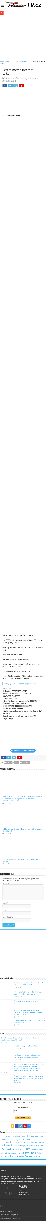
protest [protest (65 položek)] (36, 1146)
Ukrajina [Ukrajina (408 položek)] (29, 1153)
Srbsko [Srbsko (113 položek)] (7, 1153)
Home (3, 61)
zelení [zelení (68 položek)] (22, 1157)
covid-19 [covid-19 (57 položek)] (23, 1136)
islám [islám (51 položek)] (28, 1140)
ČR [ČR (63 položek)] (33, 1157)
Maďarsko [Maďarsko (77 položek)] (18, 1142)
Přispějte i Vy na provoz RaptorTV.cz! (20, 684)
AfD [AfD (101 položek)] (9, 1136)
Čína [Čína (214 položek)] (37, 1156)
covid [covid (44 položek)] (18, 1136)
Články (17, 79)
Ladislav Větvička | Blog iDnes (10, 1218)
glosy (27, 79)
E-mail (5, 910)
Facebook (8, 762)
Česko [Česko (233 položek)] (28, 1156)
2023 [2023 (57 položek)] (6, 1136)
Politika (10, 80)
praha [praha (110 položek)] (20, 1146)
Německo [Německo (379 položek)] (7, 1145)
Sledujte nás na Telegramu (22, 751)
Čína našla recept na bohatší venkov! (26, 1001)
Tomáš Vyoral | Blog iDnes (9, 1214)
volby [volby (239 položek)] (10, 1156)
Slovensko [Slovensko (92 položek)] (35, 1150)
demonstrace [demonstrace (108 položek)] (32, 1136)
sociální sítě (25, 762)
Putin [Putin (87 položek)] (41, 1146)
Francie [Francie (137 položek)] (23, 1139)
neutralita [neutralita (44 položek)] (41, 1142)
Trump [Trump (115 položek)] (20, 1153)
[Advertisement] (22, 37)
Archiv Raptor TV (25, 61)
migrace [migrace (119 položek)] (27, 1142)
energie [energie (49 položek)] (8, 1140)
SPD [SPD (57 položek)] (2, 1153)
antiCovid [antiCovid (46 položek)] (14, 1136)
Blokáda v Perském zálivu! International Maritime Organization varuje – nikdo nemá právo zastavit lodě (28, 1012)
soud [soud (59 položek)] (41, 1150)
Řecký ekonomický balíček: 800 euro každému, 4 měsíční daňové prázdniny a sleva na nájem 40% (29, 1078)
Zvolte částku (23, 1108)
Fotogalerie (22, 79)
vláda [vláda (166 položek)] (4, 1156)
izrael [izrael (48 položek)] (35, 1140)
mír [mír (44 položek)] (32, 1142)
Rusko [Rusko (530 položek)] (26, 1149)
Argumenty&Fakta (6, 1211)
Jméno (5, 903)
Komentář (6, 883)
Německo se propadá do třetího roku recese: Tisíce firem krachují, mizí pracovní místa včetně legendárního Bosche (22, 799)
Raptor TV (10, 61)
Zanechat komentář (10, 81)
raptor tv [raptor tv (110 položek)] (17, 1149)
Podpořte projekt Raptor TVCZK (23, 1103)
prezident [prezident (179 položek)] (28, 1145)
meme (16, 762)
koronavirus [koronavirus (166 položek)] (7, 1142)
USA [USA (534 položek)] (38, 1153)
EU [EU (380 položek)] (13, 1139)
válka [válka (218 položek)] (17, 1156)
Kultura (32, 79)
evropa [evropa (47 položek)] (17, 1140)
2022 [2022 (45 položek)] (2, 1136)
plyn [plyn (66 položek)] (16, 1146)
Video (17, 61)
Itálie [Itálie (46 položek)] (32, 1140)
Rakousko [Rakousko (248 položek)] (7, 1149)
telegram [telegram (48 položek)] (13, 1153)
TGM (5, 77)
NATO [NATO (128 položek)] (36, 1142)
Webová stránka (7, 917)
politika (4, 80)
